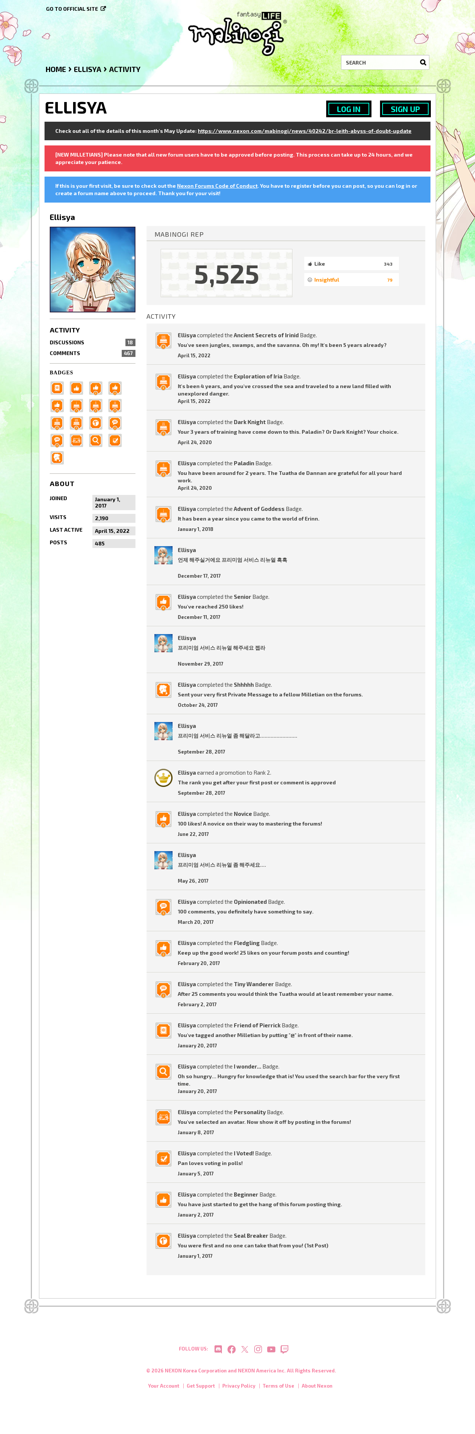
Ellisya (187, 335)
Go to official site (72, 9)
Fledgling (247, 942)
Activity (65, 330)
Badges (61, 372)
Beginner (246, 1194)
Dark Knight (250, 422)
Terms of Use (278, 1389)
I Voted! (244, 1153)
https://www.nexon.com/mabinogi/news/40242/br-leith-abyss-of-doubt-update (305, 131)
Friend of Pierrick (257, 1025)
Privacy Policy (238, 1389)
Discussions (92, 342)
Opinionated (250, 901)
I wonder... (247, 1066)
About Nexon (317, 1389)
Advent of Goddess (259, 508)
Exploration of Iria (258, 376)
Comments (92, 353)
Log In (349, 109)
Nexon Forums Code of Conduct (217, 186)
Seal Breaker (251, 1235)
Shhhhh (244, 684)
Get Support (201, 1389)
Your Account (163, 1389)
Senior (242, 596)
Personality (250, 1112)
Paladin (244, 463)
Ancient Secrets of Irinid (266, 335)
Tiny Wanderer (254, 984)
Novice (243, 813)
